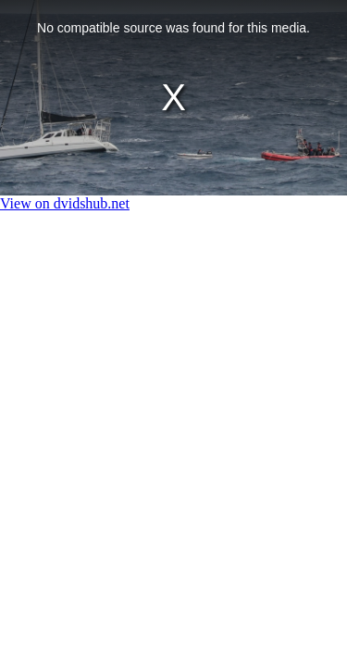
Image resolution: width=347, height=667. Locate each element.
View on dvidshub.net (65, 203)
